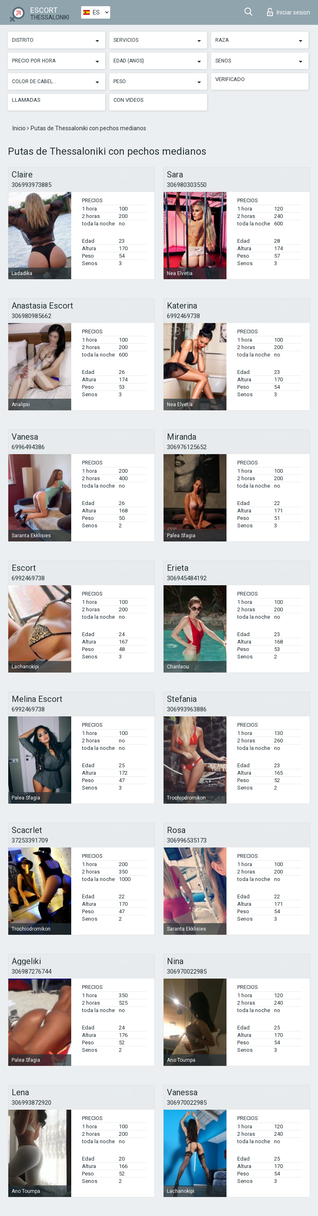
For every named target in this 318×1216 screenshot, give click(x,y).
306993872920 (31, 1102)
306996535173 (187, 840)
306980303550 (187, 185)
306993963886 (187, 709)
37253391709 (30, 840)
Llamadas (26, 100)
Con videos (128, 100)
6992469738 (183, 316)
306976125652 (187, 447)
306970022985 (187, 971)
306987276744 (31, 971)
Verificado (230, 79)
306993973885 (31, 185)
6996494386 (28, 447)
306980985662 (31, 316)
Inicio (19, 128)
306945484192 (187, 578)
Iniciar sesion (288, 12)
